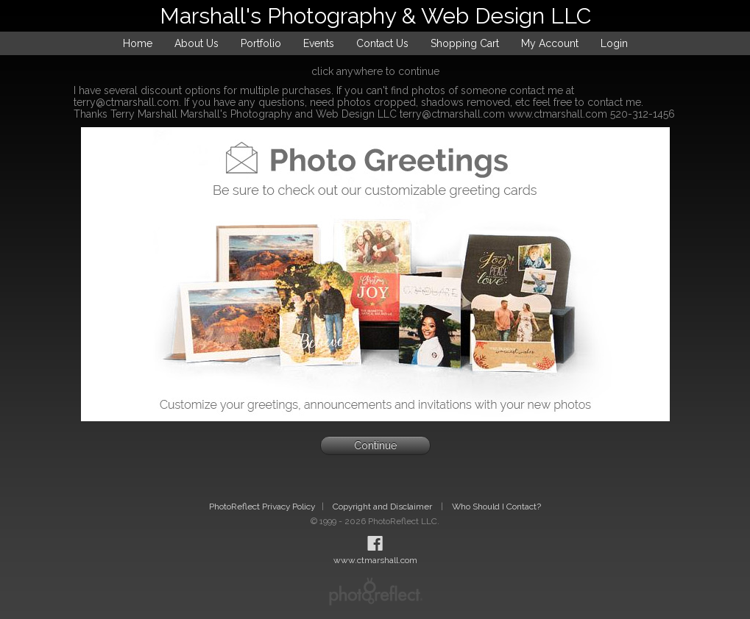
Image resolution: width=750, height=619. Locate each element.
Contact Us (382, 43)
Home (137, 43)
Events (318, 43)
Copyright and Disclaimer (383, 506)
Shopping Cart (465, 43)
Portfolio (261, 43)
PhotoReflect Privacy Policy (262, 506)
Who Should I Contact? (496, 506)
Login (614, 43)
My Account (550, 43)
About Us (196, 43)
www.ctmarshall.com (375, 560)
